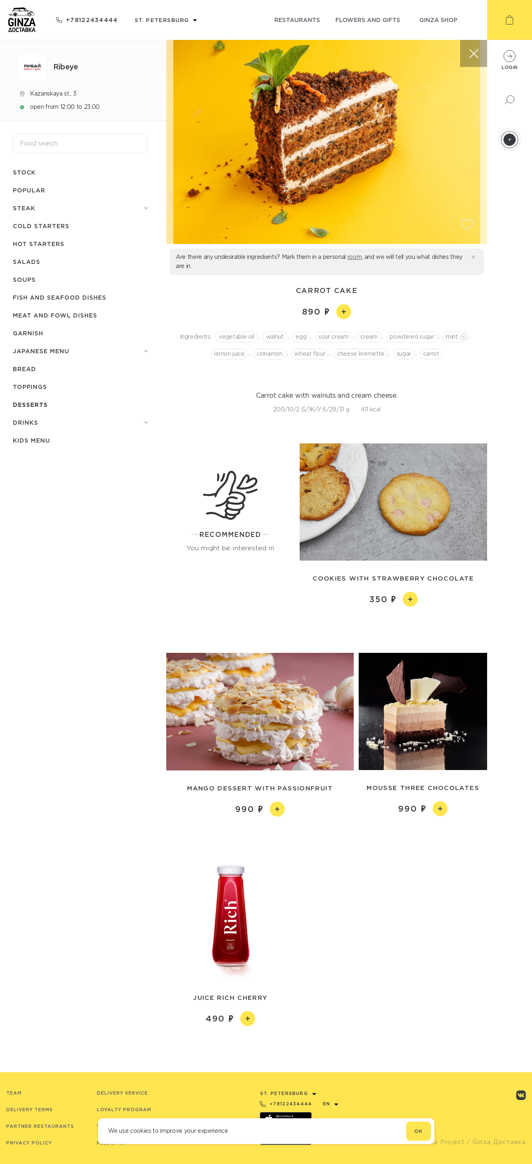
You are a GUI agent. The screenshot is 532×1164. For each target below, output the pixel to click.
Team (14, 1092)
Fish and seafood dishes (59, 297)
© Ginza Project (438, 1142)
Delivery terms (29, 1109)
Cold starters (41, 226)
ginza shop (438, 20)
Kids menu (31, 440)
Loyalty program (124, 1109)
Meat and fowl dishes (55, 315)
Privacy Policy (29, 1142)
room (354, 256)
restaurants (297, 20)
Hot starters (38, 244)
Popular (29, 190)
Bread (24, 369)
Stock (24, 172)
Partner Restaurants (40, 1126)
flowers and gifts (367, 20)
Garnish (28, 333)
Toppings (30, 387)
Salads (26, 261)
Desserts (30, 404)
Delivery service (122, 1092)
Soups (24, 279)
